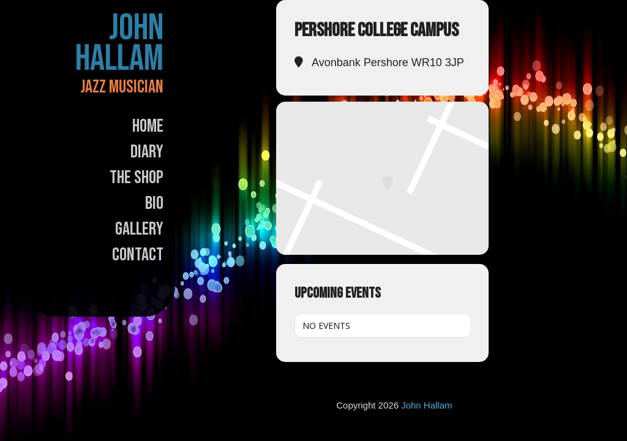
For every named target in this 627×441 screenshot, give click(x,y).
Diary (146, 152)
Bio (154, 203)
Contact (137, 255)
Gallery (139, 229)
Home (147, 126)
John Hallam (119, 43)
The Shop (136, 178)
